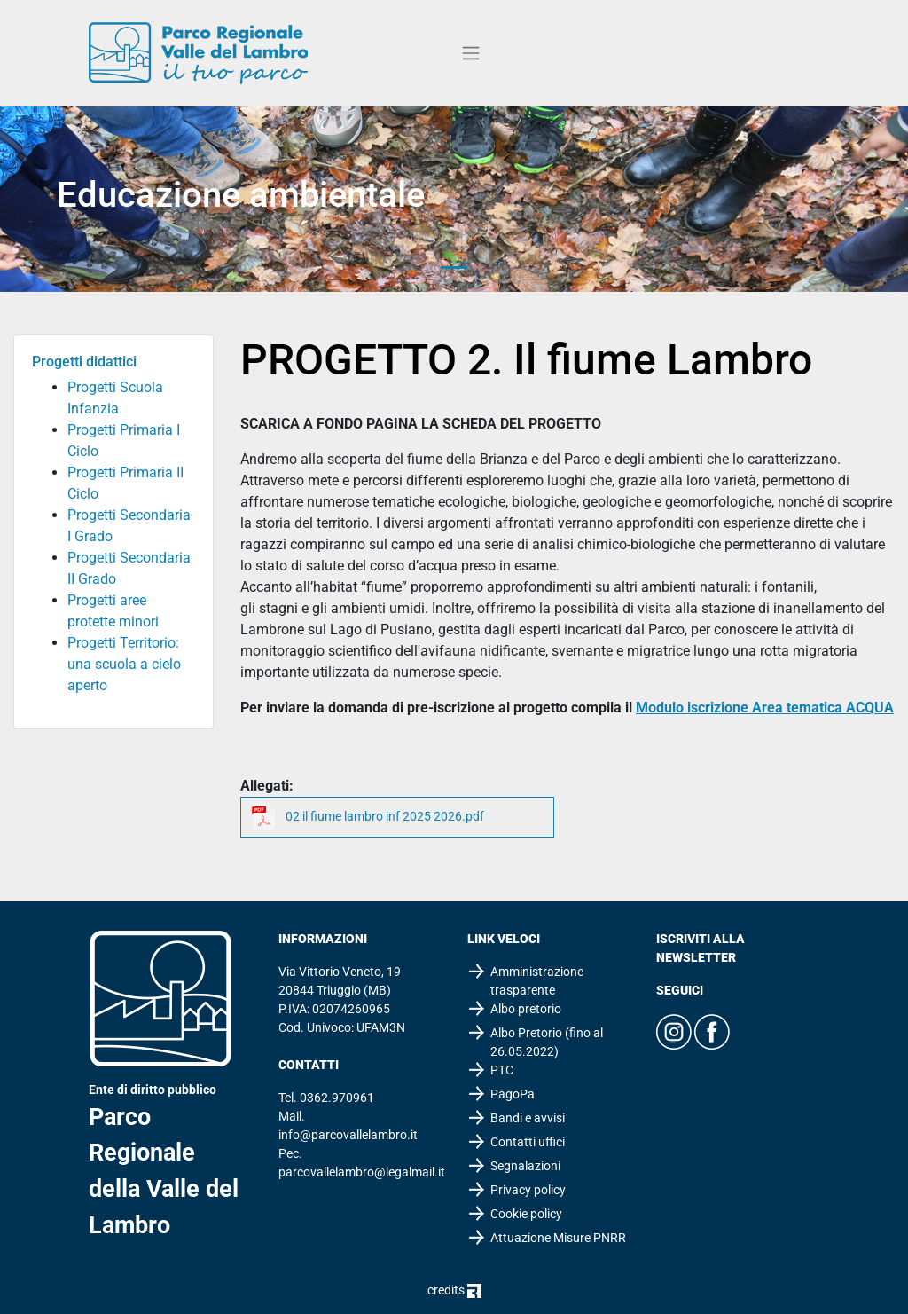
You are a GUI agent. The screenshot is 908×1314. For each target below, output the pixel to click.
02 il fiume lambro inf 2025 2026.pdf (385, 816)
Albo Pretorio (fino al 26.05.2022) (546, 1042)
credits (454, 1290)
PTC (501, 1070)
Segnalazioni (525, 1166)
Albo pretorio (525, 1009)
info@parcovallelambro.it (348, 1135)
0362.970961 (337, 1097)
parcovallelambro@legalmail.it (361, 1172)
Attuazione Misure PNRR (558, 1238)
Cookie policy (526, 1214)
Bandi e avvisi (527, 1118)
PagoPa (512, 1094)
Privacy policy (528, 1190)
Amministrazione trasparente (536, 980)
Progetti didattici (84, 361)
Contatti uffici (527, 1142)
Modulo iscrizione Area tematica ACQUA (765, 707)
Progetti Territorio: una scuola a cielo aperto (124, 664)
